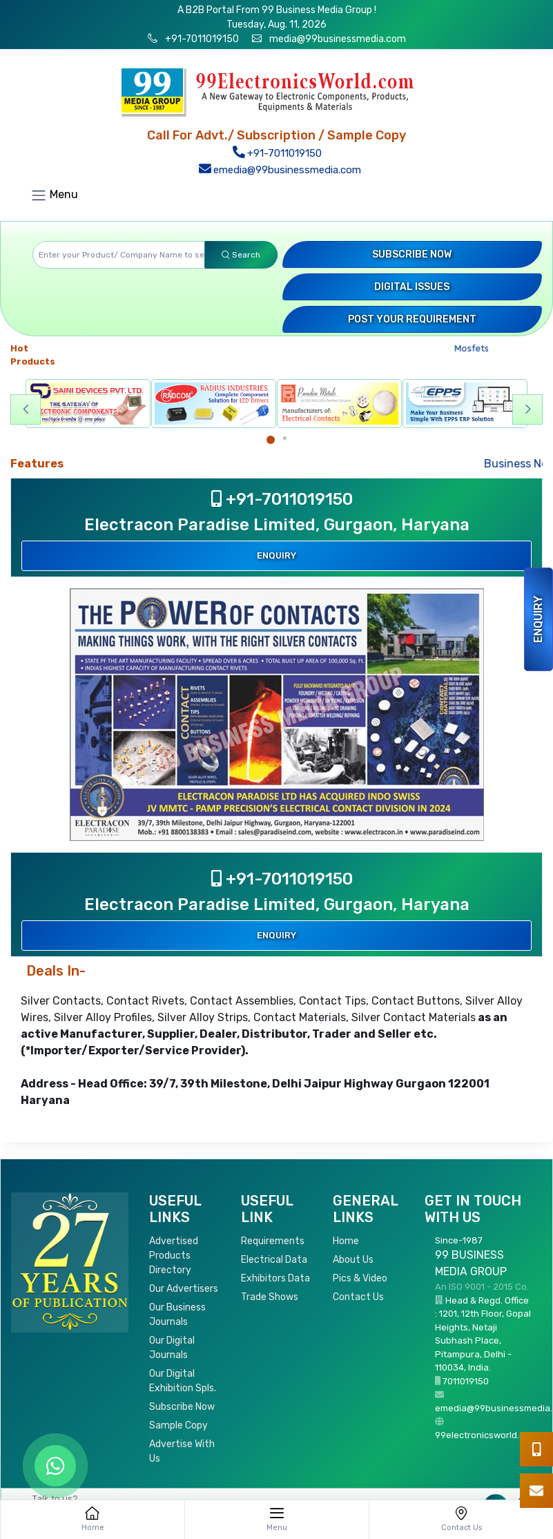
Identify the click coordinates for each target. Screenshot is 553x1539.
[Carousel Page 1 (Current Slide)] (270, 440)
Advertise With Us (182, 1451)
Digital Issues (411, 287)
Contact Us (358, 1297)
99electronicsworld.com (486, 1435)
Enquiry (538, 619)
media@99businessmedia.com (337, 39)
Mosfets (475, 348)
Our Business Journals (177, 1314)
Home (346, 1241)
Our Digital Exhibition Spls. (182, 1381)
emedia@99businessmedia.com (279, 170)
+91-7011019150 (201, 39)
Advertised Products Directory (173, 1255)
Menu (54, 195)
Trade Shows (269, 1297)
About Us (353, 1260)
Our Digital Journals (172, 1348)
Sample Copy (178, 1425)
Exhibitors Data (275, 1278)
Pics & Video (360, 1278)
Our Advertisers (183, 1289)
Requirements (272, 1241)
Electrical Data (274, 1260)
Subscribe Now (412, 254)
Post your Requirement (412, 319)
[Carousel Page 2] (285, 438)
